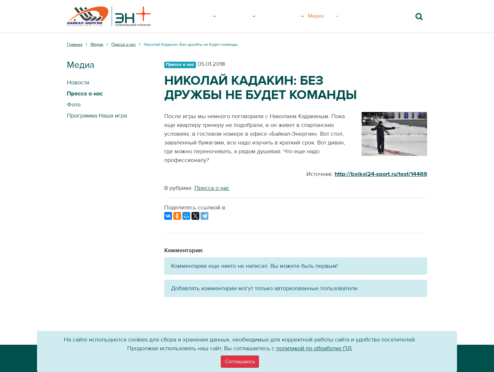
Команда (242, 16)
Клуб (207, 16)
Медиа (332, 16)
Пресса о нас (211, 188)
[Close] (240, 361)
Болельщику (289, 16)
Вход (359, 16)
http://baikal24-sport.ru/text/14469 (381, 174)
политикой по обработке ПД (314, 348)
